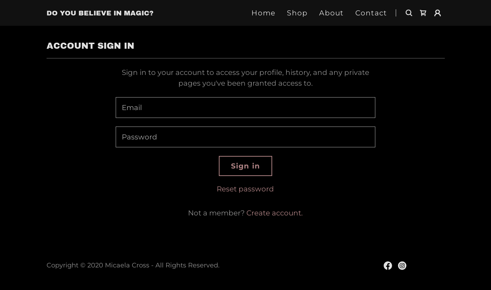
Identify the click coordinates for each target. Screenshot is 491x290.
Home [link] (263, 13)
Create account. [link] (274, 213)
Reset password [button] (245, 189)
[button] (437, 13)
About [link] (331, 13)
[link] (100, 13)
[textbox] (245, 107)
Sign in (245, 166)
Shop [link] (297, 13)
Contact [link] (371, 13)
